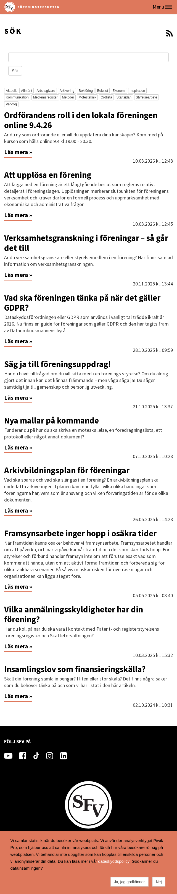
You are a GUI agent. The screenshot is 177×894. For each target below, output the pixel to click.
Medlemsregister (45, 97)
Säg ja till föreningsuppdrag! (57, 364)
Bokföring (86, 91)
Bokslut (102, 91)
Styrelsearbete (146, 97)
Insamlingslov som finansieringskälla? (75, 669)
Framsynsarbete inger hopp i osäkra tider (80, 533)
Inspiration (137, 91)
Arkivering (67, 91)
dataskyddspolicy (113, 861)
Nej (159, 882)
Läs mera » (18, 152)
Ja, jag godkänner (129, 882)
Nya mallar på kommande (51, 420)
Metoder (68, 97)
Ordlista (106, 97)
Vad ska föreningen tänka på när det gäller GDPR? (82, 302)
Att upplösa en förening (47, 175)
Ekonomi (118, 91)
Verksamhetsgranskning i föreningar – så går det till (86, 243)
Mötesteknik (87, 97)
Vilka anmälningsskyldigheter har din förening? (73, 614)
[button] (168, 6)
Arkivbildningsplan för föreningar (67, 470)
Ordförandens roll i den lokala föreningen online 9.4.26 (80, 120)
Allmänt (26, 91)
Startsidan (124, 97)
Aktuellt (11, 91)
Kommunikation (17, 97)
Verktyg (11, 104)
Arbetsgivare (45, 91)
